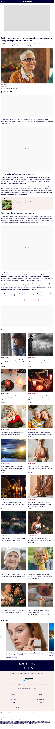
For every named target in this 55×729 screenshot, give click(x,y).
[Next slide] (53, 637)
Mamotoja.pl (13, 702)
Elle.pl (13, 694)
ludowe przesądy (19, 300)
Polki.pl (40, 697)
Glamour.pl (13, 697)
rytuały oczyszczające (31, 300)
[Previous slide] (1, 637)
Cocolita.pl (13, 699)
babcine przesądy (43, 300)
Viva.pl (40, 702)
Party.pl (40, 694)
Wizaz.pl (40, 705)
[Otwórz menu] (1, 1)
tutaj (12, 725)
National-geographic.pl (14, 708)
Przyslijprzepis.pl (40, 699)
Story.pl (40, 708)
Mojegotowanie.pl (14, 705)
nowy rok (4, 300)
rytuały (11, 300)
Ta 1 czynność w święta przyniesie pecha (23, 191)
